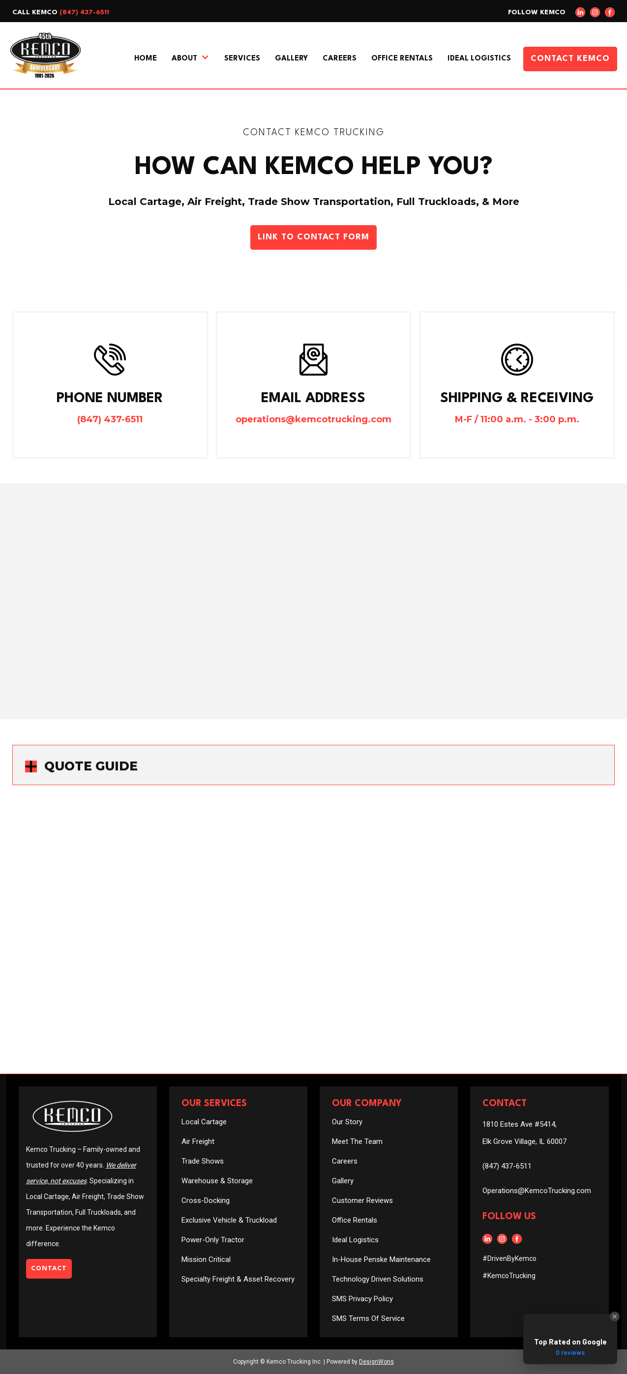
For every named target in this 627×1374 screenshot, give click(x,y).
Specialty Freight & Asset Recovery (238, 1279)
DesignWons (376, 1361)
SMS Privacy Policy (362, 1298)
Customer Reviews (362, 1200)
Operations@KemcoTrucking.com (536, 1190)
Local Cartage (204, 1121)
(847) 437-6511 (84, 12)
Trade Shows (202, 1161)
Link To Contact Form (313, 237)
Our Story (347, 1121)
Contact (49, 1268)
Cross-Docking (205, 1200)
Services (242, 58)
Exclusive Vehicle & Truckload (229, 1220)
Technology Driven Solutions (377, 1279)
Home (145, 58)
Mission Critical (206, 1259)
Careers (340, 58)
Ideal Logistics (479, 58)
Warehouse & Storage (217, 1180)
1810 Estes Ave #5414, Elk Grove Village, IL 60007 (524, 1133)
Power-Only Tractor (212, 1239)
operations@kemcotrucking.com (313, 419)
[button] (190, 59)
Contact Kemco (570, 59)
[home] (45, 55)
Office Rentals (402, 58)
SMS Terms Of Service (368, 1318)
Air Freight (197, 1141)
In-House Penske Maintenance (381, 1259)
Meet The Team (357, 1141)
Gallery (291, 58)
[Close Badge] (615, 1316)
